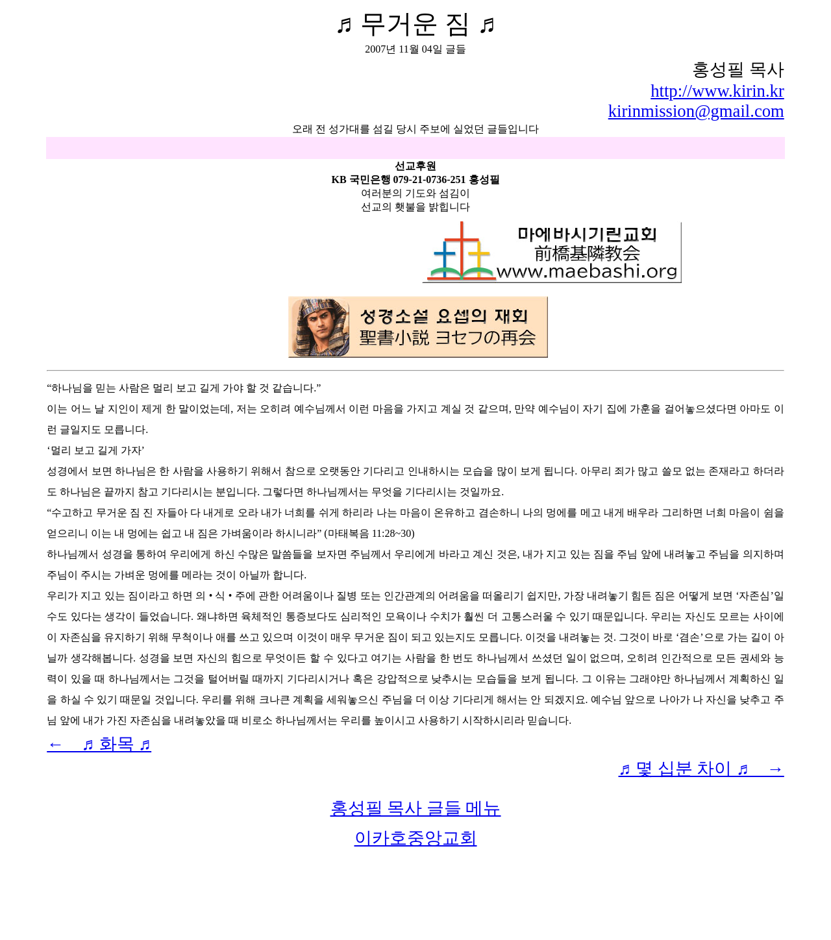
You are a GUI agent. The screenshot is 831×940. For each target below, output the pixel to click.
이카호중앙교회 (415, 838)
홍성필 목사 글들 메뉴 (415, 808)
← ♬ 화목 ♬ (99, 744)
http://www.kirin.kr (717, 91)
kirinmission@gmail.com (696, 111)
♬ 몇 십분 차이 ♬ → (701, 768)
